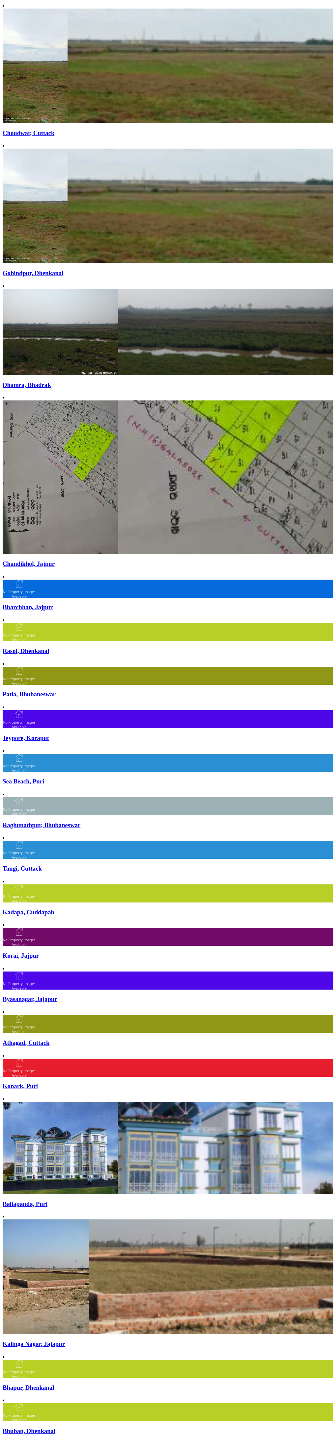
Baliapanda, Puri (25, 1203)
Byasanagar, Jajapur (30, 999)
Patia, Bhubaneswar (29, 694)
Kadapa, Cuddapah (28, 912)
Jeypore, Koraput (26, 737)
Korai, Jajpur (21, 955)
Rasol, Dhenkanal (26, 650)
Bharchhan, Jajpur (28, 607)
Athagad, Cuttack (26, 1042)
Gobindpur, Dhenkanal (33, 273)
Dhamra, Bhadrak (27, 384)
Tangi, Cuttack (22, 868)
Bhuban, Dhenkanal (29, 1431)
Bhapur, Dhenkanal (28, 1387)
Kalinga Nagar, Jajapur (34, 1343)
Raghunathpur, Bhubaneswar (41, 825)
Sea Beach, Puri (23, 781)
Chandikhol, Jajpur (29, 563)
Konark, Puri (20, 1086)
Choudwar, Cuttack (28, 133)
